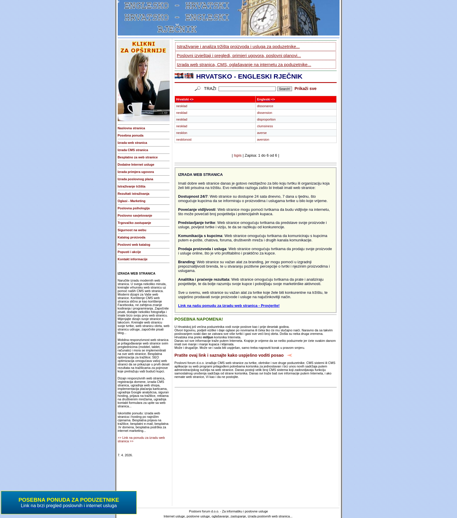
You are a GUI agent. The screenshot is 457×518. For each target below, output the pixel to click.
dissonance (265, 106)
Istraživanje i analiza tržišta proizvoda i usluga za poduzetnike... (238, 46)
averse (262, 133)
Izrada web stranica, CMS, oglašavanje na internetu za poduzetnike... (244, 64)
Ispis (238, 155)
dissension (264, 112)
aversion (263, 139)
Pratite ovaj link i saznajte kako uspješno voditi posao (229, 355)
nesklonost (184, 139)
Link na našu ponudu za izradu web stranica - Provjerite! (229, 305)
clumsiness (265, 126)
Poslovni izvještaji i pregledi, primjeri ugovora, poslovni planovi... (239, 55)
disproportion (266, 119)
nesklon (181, 133)
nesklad (181, 106)
